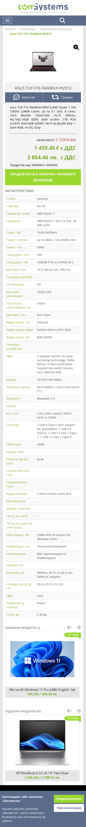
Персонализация (69, 808)
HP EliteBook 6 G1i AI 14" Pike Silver (42, 773)
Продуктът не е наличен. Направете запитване (43, 177)
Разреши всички (68, 799)
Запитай (24, 97)
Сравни (62, 97)
